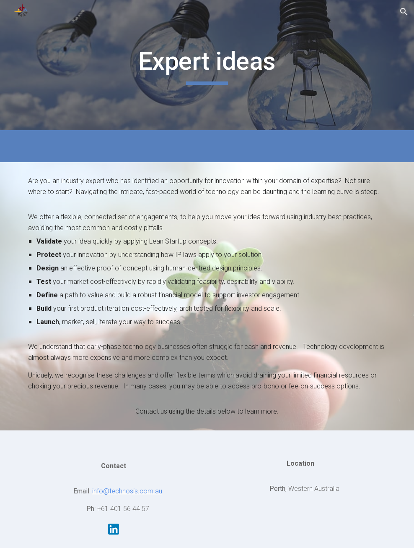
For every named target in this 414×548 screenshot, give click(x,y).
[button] (404, 12)
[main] (207, 65)
